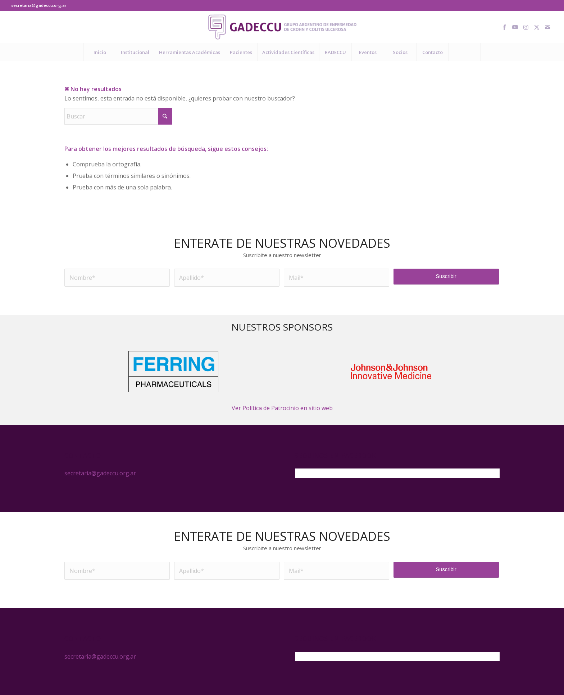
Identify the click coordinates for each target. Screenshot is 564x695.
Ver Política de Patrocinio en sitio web (282, 408)
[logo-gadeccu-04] (282, 27)
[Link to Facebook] (504, 27)
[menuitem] (99, 52)
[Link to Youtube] (515, 27)
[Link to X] (536, 27)
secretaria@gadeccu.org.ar (39, 5)
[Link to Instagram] (525, 27)
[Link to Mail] (547, 27)
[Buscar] (464, 52)
